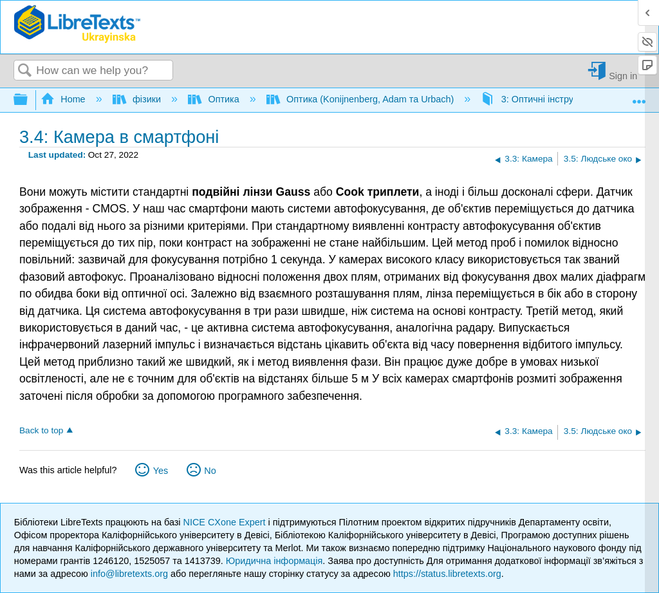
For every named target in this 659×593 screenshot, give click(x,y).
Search (25, 71)
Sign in (623, 75)
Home (64, 99)
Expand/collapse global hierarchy (29, 100)
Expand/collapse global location (639, 96)
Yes (160, 471)
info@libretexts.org (129, 574)
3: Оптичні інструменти (541, 99)
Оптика (215, 99)
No (210, 471)
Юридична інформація (274, 561)
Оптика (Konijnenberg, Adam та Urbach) (361, 99)
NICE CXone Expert (225, 522)
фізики (138, 99)
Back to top (41, 430)
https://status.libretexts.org (447, 574)
